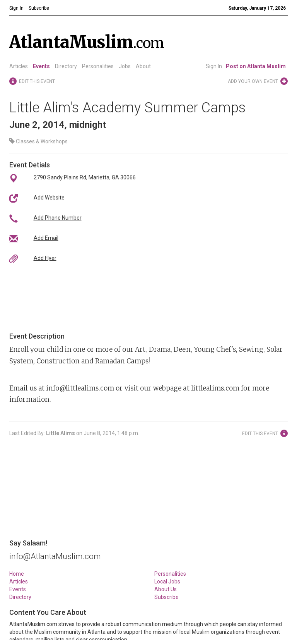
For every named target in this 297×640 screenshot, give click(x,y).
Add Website (49, 197)
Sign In (214, 66)
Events (41, 66)
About (143, 66)
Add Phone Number (58, 218)
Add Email (46, 238)
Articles (18, 66)
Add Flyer (45, 258)
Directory (66, 66)
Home (16, 574)
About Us (165, 589)
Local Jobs (167, 581)
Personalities (98, 66)
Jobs (125, 66)
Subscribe (166, 597)
